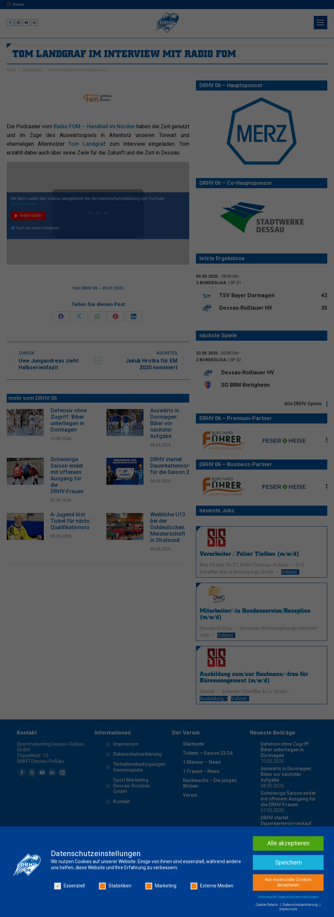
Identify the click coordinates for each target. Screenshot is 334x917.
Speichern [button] (288, 891)
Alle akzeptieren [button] (288, 872)
